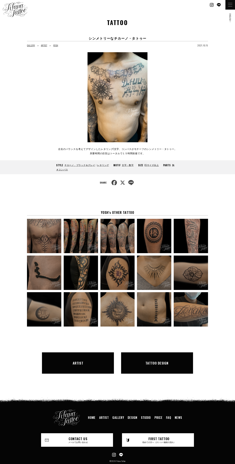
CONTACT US (78, 432)
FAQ (169, 409)
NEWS (179, 409)
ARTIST (44, 45)
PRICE (159, 409)
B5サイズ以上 (151, 165)
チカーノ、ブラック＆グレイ (79, 165)
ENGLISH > (230, 18)
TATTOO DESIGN (157, 358)
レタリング (103, 165)
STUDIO (146, 409)
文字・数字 (128, 165)
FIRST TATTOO (159, 432)
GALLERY (31, 45)
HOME (91, 409)
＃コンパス (62, 169)
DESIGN (132, 409)
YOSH (55, 45)
